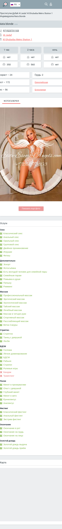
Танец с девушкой (12, 337)
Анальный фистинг (13, 415)
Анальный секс (11, 237)
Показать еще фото (31, 208)
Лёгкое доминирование (15, 353)
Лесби (6, 341)
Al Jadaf (22, 13)
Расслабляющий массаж (15, 321)
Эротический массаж (14, 299)
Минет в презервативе (14, 384)
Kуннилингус (9, 399)
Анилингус (8, 403)
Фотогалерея (11, 101)
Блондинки (40, 89)
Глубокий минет (11, 392)
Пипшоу (7, 283)
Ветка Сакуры (10, 325)
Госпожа (7, 350)
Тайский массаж (11, 306)
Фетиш (6, 255)
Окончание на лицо (13, 435)
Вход (51, 4)
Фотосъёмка (9, 268)
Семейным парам (12, 275)
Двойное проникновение (15, 248)
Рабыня (7, 361)
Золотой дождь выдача (15, 444)
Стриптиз (8, 333)
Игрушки (7, 252)
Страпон (7, 364)
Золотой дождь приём (14, 448)
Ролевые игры (10, 368)
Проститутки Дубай (9, 13)
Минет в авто (10, 395)
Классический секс (12, 233)
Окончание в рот (11, 428)
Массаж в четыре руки (14, 314)
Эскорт (6, 264)
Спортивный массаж (13, 317)
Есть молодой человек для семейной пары (25, 271)
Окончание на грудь (13, 432)
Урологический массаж (15, 302)
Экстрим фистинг (12, 419)
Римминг (7, 286)
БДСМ (6, 357)
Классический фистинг (14, 412)
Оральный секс (11, 240)
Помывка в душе (11, 279)
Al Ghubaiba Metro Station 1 (40, 13)
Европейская (41, 82)
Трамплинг (8, 376)
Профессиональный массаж (17, 295)
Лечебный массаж (12, 310)
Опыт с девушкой (12, 388)
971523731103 (11, 30)
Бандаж (7, 372)
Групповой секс (11, 244)
